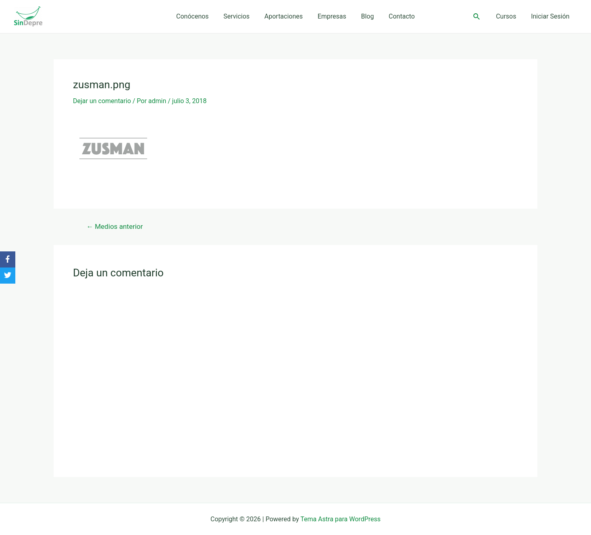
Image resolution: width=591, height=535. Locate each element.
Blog (364, 16)
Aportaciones (284, 16)
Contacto (397, 16)
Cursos (509, 16)
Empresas (330, 16)
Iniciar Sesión (551, 16)
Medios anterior (114, 226)
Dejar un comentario (102, 101)
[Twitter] (7, 276)
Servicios (239, 16)
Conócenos (197, 16)
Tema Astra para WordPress (340, 519)
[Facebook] (7, 259)
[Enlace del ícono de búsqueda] (480, 17)
